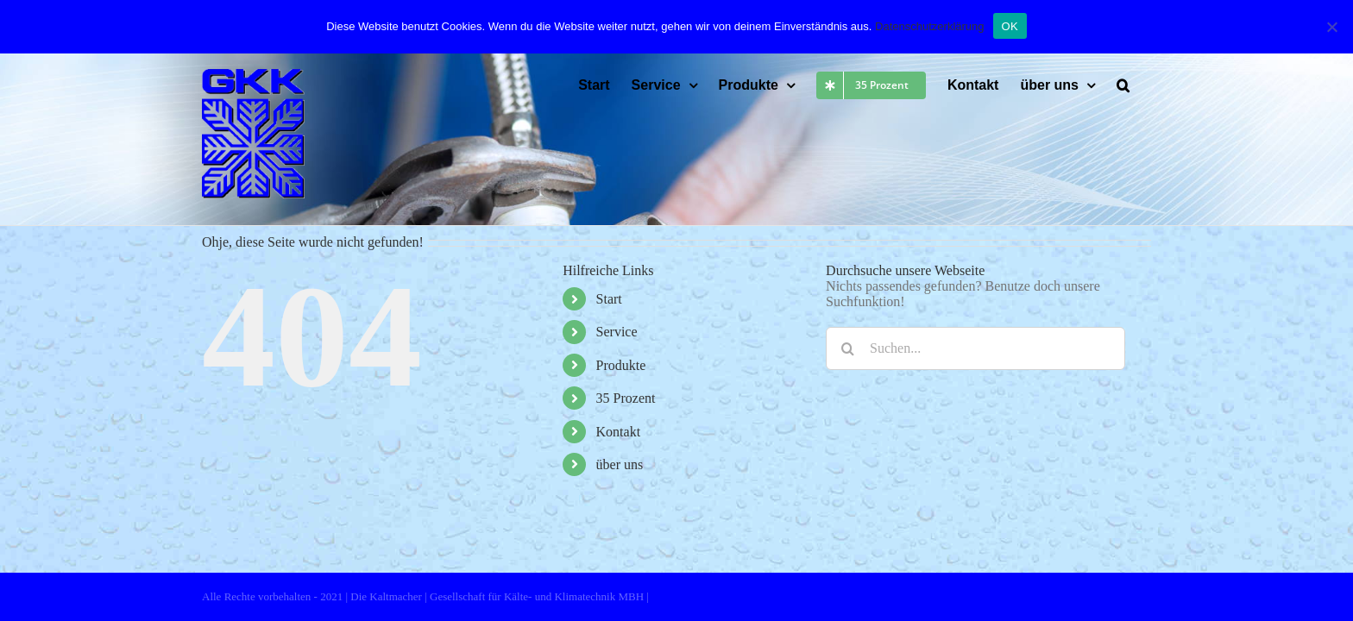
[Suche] (847, 348)
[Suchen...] (975, 348)
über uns (620, 464)
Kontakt (618, 431)
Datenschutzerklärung (929, 26)
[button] (1144, 85)
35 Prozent (626, 398)
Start (609, 299)
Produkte (621, 365)
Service (617, 331)
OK (1010, 26)
